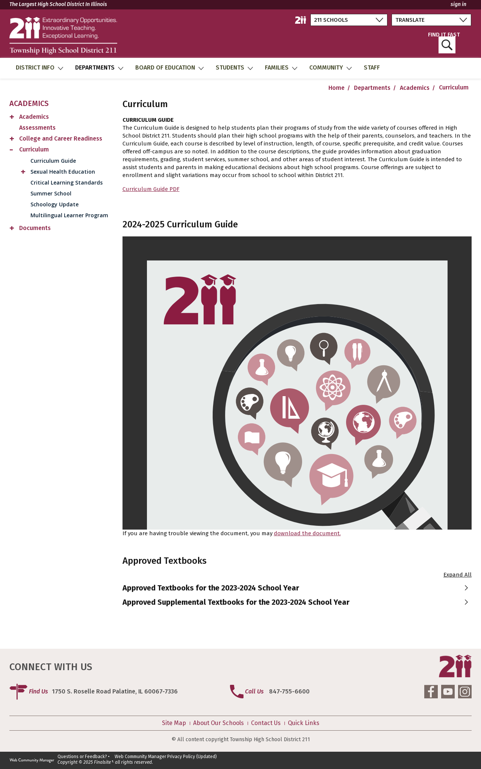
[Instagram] (465, 691)
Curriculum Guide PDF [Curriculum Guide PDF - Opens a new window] (151, 189)
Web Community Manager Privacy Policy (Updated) (166, 756)
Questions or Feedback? (82, 756)
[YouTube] (448, 691)
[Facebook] (431, 691)
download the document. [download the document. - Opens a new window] (307, 533)
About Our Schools (218, 723)
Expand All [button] (457, 574)
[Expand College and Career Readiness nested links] (12, 139)
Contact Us (266, 723)
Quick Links (303, 723)
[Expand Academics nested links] (12, 118)
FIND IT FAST (444, 42)
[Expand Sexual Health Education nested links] (23, 172)
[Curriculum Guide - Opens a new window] (67, 160)
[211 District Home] (300, 20)
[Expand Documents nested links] (12, 229)
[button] (297, 588)
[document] (297, 383)
